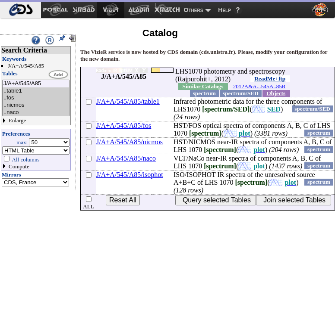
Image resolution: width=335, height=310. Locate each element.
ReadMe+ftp (269, 78)
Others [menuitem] (193, 9)
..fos (36, 98)
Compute (19, 166)
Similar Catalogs (203, 86)
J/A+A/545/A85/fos (123, 125)
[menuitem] (20, 10)
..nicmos (36, 105)
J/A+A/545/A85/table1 (128, 101)
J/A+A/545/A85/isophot (129, 174)
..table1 (36, 91)
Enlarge (17, 120)
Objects (276, 93)
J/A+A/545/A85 (36, 83)
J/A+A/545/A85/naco (126, 158)
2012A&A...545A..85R (259, 86)
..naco (36, 112)
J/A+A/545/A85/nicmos (129, 142)
